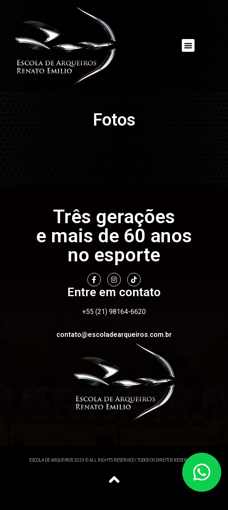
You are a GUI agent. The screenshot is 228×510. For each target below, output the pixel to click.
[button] (188, 45)
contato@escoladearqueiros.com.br (114, 335)
